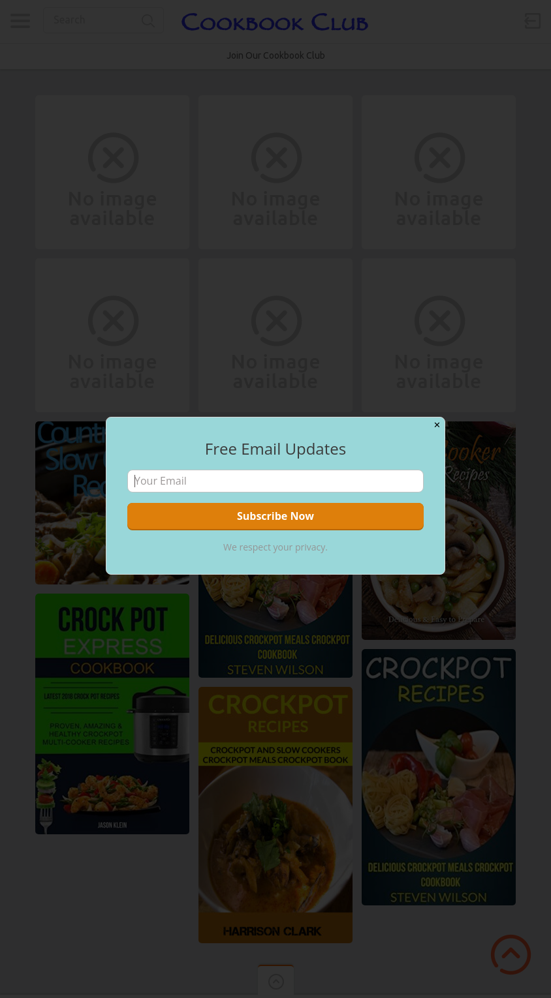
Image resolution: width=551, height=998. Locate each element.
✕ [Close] (437, 425)
